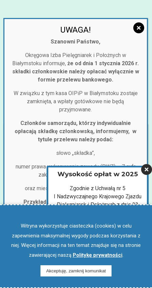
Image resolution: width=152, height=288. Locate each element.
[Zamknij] (139, 28)
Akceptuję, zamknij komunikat (76, 270)
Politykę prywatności (97, 255)
